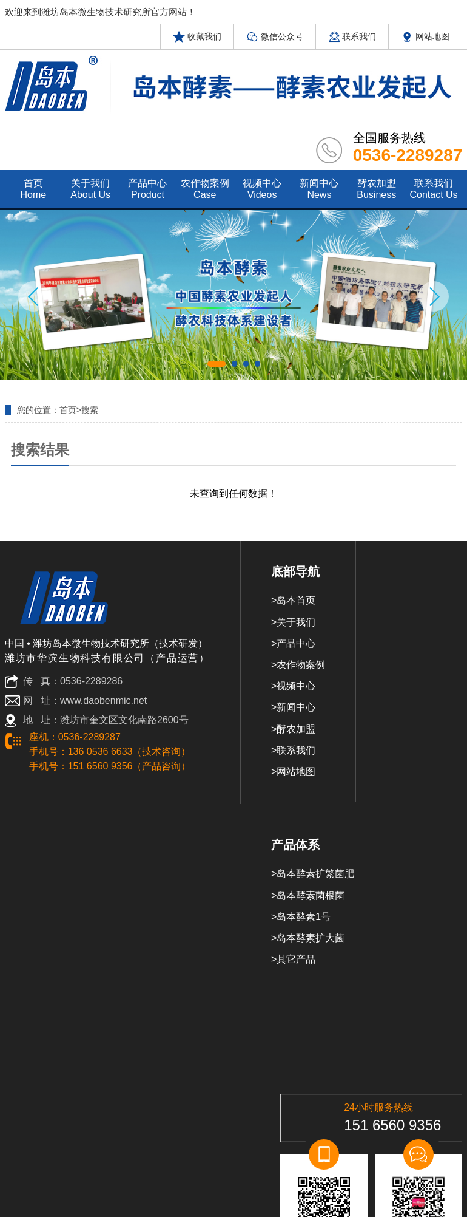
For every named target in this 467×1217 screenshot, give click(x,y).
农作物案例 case (205, 189)
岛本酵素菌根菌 (310, 895)
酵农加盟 (296, 729)
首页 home (34, 189)
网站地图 (425, 36)
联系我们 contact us (433, 189)
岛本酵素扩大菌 (310, 938)
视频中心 (296, 686)
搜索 (89, 410)
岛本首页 (296, 600)
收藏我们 (197, 36)
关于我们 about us (90, 189)
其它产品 (296, 959)
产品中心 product (147, 189)
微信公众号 (274, 36)
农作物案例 (301, 665)
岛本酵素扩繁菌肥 (315, 873)
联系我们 (352, 36)
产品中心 (296, 643)
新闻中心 (296, 707)
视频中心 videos (262, 189)
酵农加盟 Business (376, 189)
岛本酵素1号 (304, 917)
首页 (67, 410)
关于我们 (296, 622)
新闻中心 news (319, 189)
